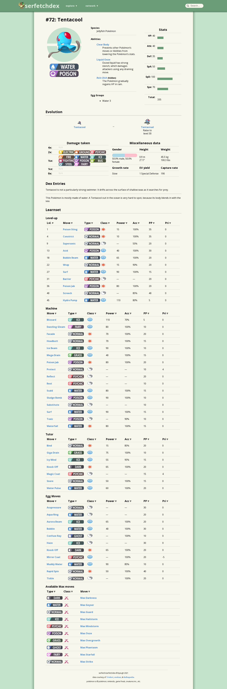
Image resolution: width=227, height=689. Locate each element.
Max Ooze (86, 633)
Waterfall (52, 426)
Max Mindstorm (89, 626)
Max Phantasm (89, 647)
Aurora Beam (54, 521)
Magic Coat (53, 474)
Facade (51, 334)
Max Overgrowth (90, 640)
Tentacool (80, 127)
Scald (50, 390)
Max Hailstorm (89, 619)
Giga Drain (53, 452)
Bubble (51, 528)
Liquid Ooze (103, 59)
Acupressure (54, 507)
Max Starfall (87, 654)
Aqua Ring (52, 514)
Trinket (109, 677)
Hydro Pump (70, 300)
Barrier (67, 279)
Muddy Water (54, 564)
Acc (135, 223)
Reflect (51, 376)
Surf (65, 271)
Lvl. (49, 223)
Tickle (50, 578)
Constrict (68, 236)
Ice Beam (52, 348)
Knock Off (52, 466)
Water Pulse (54, 488)
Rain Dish (102, 77)
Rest (49, 383)
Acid (65, 250)
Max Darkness (88, 597)
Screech (67, 293)
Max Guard (86, 612)
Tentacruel (147, 127)
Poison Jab (69, 286)
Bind (49, 445)
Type (87, 223)
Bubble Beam (70, 257)
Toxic (50, 419)
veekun (117, 677)
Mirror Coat (53, 557)
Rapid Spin (53, 571)
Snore (50, 481)
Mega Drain (53, 355)
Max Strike (86, 661)
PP (150, 223)
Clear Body (103, 44)
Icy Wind (51, 459)
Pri (167, 223)
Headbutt (52, 341)
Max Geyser (87, 605)
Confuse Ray (54, 535)
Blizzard (51, 319)
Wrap (66, 264)
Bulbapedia (129, 677)
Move (66, 223)
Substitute (53, 404)
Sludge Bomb (54, 397)
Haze (50, 543)
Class (103, 223)
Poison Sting (70, 229)
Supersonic (69, 243)
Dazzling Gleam (56, 326)
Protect (51, 369)
